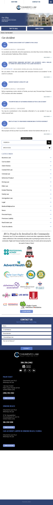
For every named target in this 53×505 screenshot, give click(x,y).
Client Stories (6, 166)
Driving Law (25, 69)
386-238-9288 (8, 422)
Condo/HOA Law (7, 170)
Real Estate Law (7, 222)
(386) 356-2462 (8, 393)
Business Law (6, 157)
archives (7, 148)
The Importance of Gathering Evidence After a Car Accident (27, 101)
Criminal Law (6, 174)
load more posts (26, 138)
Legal (30, 69)
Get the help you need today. (26, 322)
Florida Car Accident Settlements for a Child (23, 42)
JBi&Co (29, 501)
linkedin (34, 370)
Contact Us (36, 2)
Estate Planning (7, 190)
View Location (9, 398)
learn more (26, 311)
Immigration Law (7, 198)
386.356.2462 (26, 362)
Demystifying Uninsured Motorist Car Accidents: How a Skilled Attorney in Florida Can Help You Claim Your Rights (30, 63)
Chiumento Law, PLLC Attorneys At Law (26, 355)
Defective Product (8, 178)
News (4, 210)
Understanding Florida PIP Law (18, 82)
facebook (25, 370)
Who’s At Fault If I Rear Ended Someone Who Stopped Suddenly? (28, 121)
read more (47, 57)
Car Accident (21, 49)
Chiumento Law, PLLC (10, 49)
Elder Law (5, 186)
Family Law (5, 194)
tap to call (13, 29)
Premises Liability (7, 218)
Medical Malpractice (8, 206)
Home (2, 2)
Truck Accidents (7, 226)
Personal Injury (38, 69)
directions (39, 29)
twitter (29, 370)
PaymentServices (26, 366)
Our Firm (14, 2)
